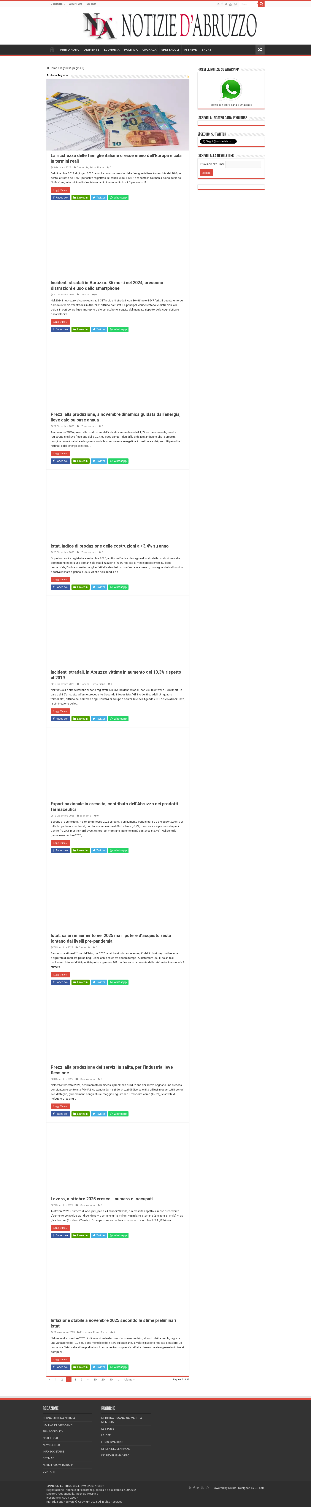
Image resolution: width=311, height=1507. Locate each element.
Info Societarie (53, 1451)
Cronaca (84, 294)
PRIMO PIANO (69, 49)
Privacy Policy (53, 1431)
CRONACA (149, 49)
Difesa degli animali (115, 1448)
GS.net (232, 1487)
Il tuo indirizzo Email (212, 164)
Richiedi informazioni (58, 1424)
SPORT (206, 49)
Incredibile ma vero (115, 1455)
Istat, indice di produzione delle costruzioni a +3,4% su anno (110, 546)
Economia (82, 167)
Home (51, 68)
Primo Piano (96, 167)
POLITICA (131, 49)
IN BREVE (190, 49)
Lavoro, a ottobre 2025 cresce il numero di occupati (102, 1198)
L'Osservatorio (88, 426)
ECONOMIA (111, 49)
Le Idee (106, 1435)
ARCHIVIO (75, 3)
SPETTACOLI (170, 49)
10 (95, 1379)
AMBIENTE (91, 49)
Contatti (49, 1471)
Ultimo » (129, 1379)
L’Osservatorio (112, 1442)
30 (111, 1379)
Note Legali (51, 1438)
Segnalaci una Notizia (59, 1418)
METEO (91, 3)
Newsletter (51, 1444)
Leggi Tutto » (60, 190)
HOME (52, 49)
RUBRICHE (56, 3)
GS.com (260, 1487)
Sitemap (48, 1458)
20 (103, 1379)
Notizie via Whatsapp (58, 1465)
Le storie (107, 1428)
